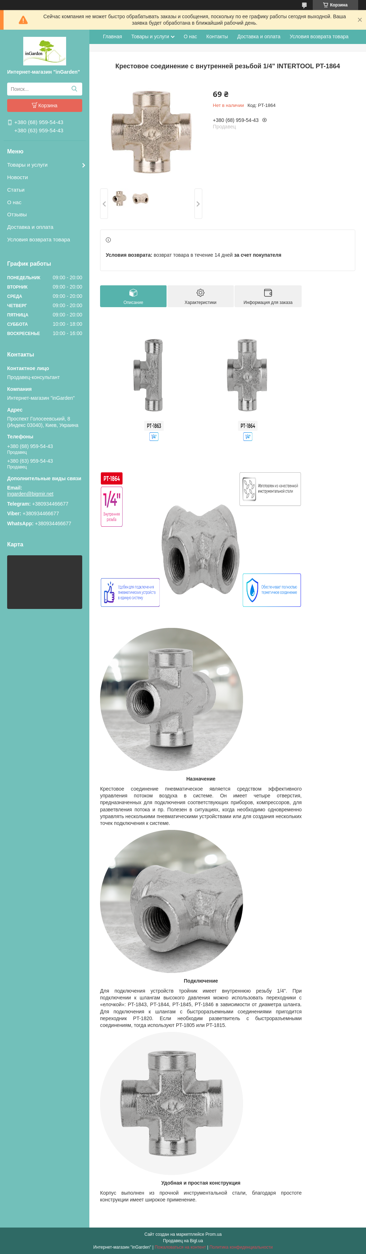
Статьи (16, 190)
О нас (14, 202)
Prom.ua (214, 1234)
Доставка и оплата (30, 227)
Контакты (217, 36)
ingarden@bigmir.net (30, 494)
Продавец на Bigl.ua (183, 1240)
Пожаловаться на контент (180, 1247)
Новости (17, 177)
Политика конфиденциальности (241, 1247)
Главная (112, 36)
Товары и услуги (27, 165)
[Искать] (74, 89)
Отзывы (17, 214)
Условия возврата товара (38, 239)
